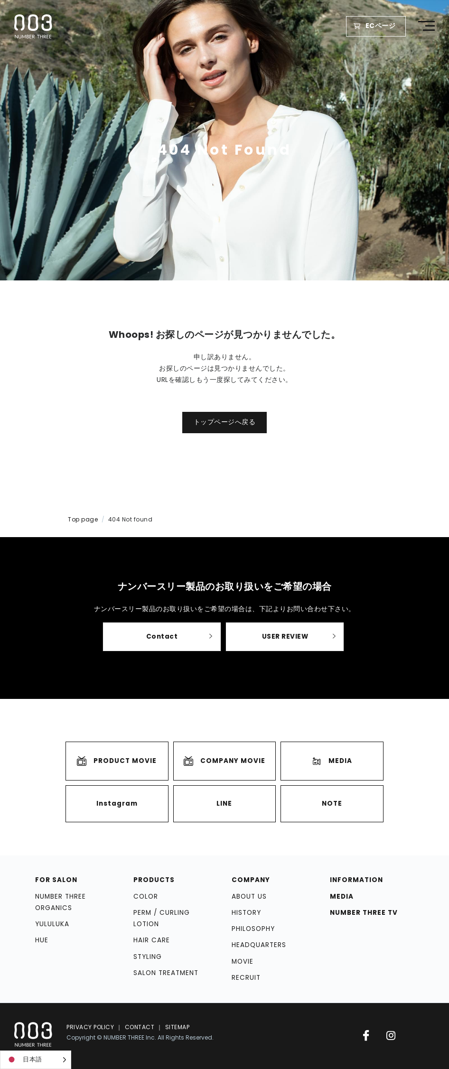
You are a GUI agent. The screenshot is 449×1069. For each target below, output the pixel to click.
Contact (162, 636)
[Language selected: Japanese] (35, 1059)
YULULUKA (52, 924)
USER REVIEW (285, 636)
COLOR (145, 896)
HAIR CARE (151, 940)
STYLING (147, 956)
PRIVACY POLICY (90, 1027)
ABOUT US (249, 896)
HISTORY (246, 912)
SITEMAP (177, 1027)
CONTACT (140, 1027)
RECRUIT (246, 977)
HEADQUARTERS (259, 945)
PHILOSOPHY (253, 928)
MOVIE (242, 961)
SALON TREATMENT (165, 972)
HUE (41, 940)
